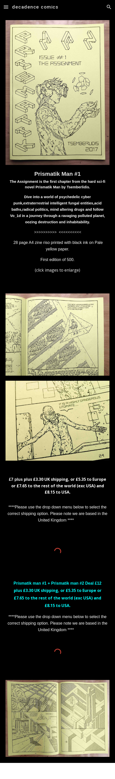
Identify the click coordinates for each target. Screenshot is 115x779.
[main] (57, 223)
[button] (6, 7)
